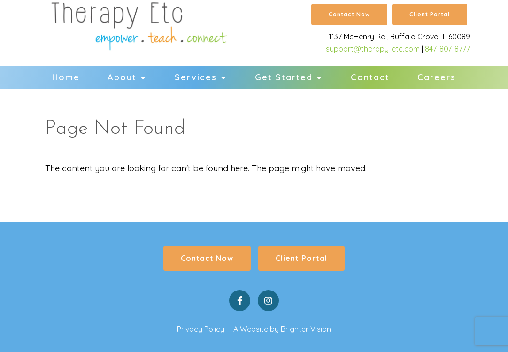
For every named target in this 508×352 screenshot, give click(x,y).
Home (66, 77)
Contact (370, 77)
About (122, 77)
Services (196, 77)
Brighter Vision (306, 329)
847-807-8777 (447, 49)
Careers (436, 77)
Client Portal (429, 14)
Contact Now (349, 14)
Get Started (284, 77)
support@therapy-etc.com (373, 49)
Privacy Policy (200, 329)
